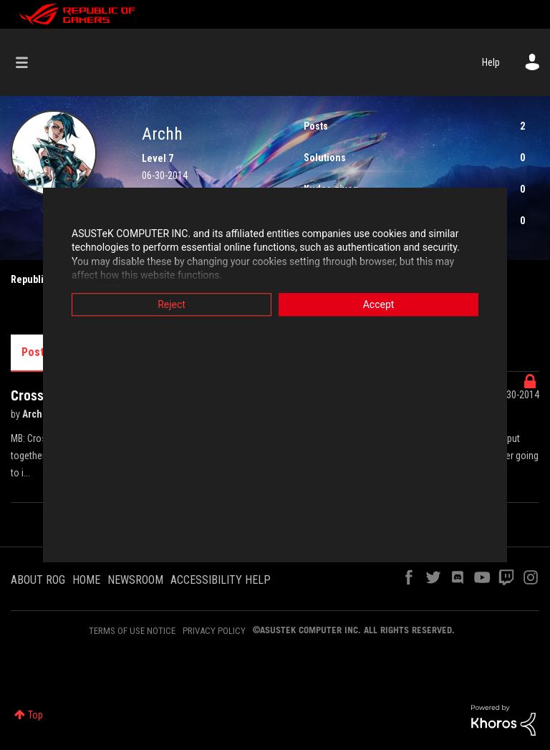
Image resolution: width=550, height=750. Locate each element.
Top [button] (35, 715)
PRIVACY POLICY (214, 630)
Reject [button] (171, 304)
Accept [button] (379, 304)
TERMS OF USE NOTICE (132, 630)
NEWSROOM (135, 580)
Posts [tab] (35, 352)
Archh (36, 414)
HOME (86, 580)
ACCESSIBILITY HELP (220, 580)
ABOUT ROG (38, 580)
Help (491, 62)
